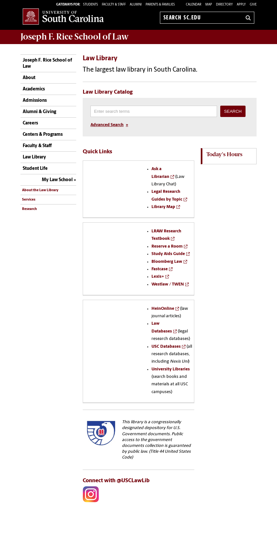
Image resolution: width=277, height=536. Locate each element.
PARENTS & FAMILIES (160, 4)
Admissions (35, 100)
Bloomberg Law (166, 262)
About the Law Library (40, 190)
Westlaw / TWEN (167, 284)
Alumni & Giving (39, 112)
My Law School (57, 180)
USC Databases (166, 346)
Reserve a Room (167, 246)
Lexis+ (157, 276)
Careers (30, 123)
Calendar (193, 4)
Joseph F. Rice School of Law (74, 36)
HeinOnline (162, 309)
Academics (34, 89)
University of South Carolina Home (63, 16)
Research (29, 209)
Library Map (163, 207)
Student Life (35, 168)
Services (28, 200)
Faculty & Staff (37, 146)
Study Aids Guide (168, 254)
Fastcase (159, 269)
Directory (224, 4)
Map (208, 4)
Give (253, 4)
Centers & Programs (43, 134)
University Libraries (170, 369)
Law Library (34, 157)
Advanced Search (107, 125)
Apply (241, 4)
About (29, 78)
